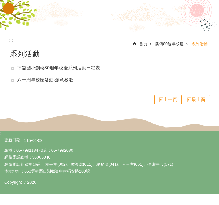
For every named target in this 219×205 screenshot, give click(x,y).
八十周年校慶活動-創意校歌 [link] (45, 79)
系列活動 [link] (200, 44)
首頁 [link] (143, 44)
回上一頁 (168, 99)
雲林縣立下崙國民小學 (109, 16)
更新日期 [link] (12, 140)
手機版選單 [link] (8, 8)
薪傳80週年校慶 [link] (169, 44)
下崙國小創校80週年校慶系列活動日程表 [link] (58, 67)
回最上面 (196, 99)
